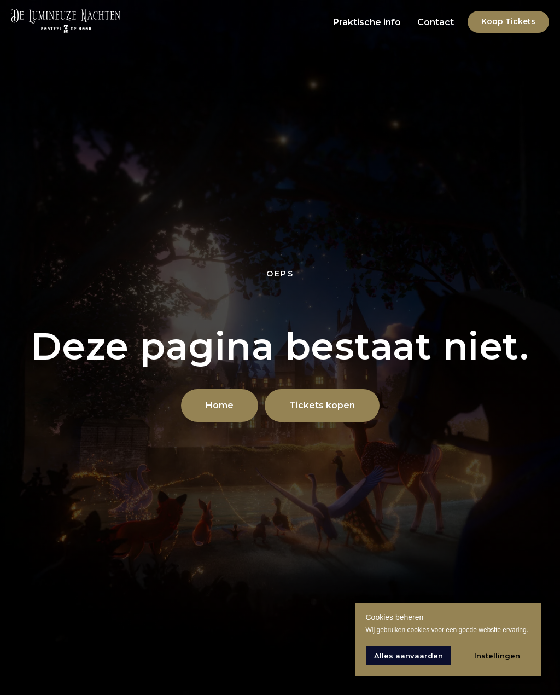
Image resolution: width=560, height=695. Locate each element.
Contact (435, 22)
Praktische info (367, 22)
